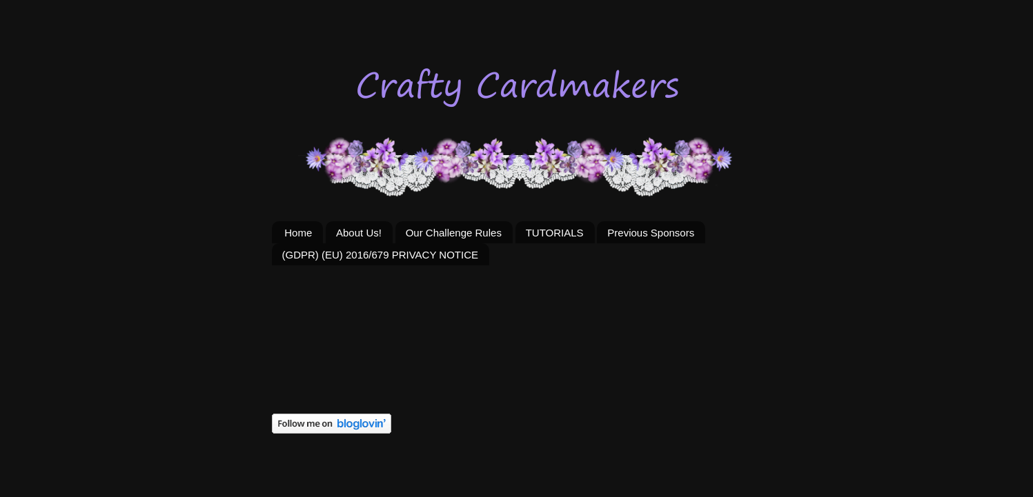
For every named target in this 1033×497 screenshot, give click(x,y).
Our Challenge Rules (454, 233)
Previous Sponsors (650, 233)
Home (298, 233)
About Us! (359, 233)
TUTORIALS (555, 233)
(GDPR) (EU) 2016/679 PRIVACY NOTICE (380, 255)
